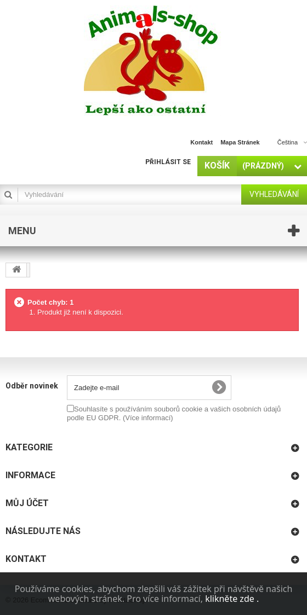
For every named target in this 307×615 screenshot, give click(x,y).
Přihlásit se (168, 162)
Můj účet (27, 503)
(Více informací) (148, 418)
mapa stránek (240, 142)
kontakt (201, 142)
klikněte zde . (232, 599)
